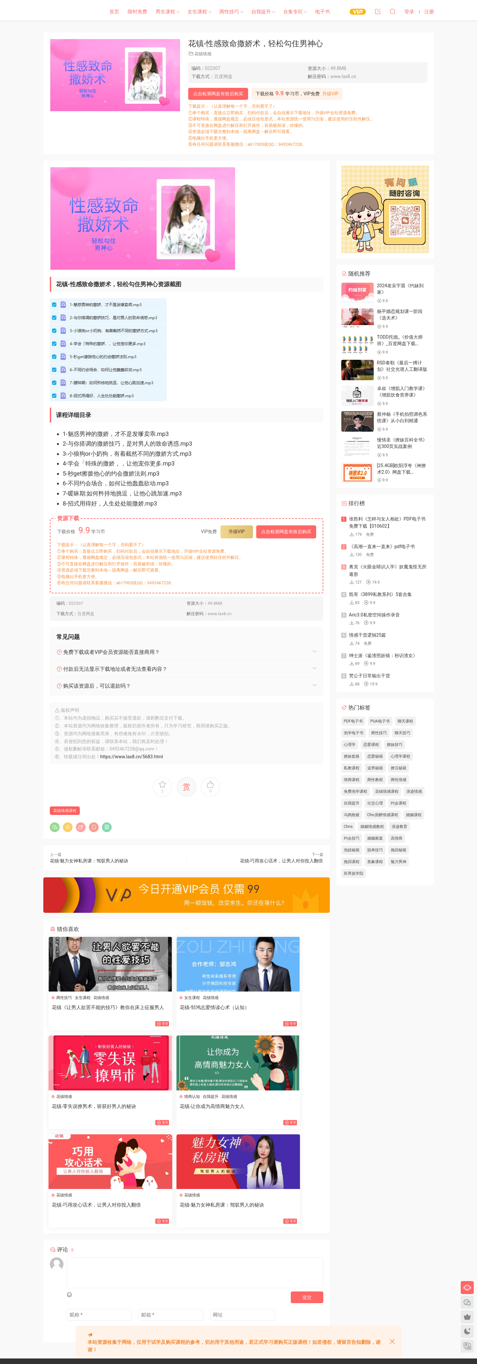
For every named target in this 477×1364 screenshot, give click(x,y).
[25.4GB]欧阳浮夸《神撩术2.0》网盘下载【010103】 (401, 472)
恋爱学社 (69, 11)
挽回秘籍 (398, 850)
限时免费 (137, 12)
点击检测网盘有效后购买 (218, 93)
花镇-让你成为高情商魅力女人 (85, 1107)
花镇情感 (202, 53)
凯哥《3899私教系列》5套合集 (380, 594)
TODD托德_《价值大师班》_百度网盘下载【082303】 (400, 343)
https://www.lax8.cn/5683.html (131, 756)
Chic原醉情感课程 (383, 815)
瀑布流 (180, 1305)
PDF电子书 (353, 721)
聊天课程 (405, 721)
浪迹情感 (414, 791)
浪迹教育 (399, 826)
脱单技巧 (375, 850)
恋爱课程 (371, 744)
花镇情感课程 (65, 810)
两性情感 (398, 779)
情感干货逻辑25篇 (367, 635)
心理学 (350, 744)
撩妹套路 (351, 756)
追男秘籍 (375, 768)
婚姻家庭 (375, 838)
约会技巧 (351, 838)
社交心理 (375, 803)
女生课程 (197, 12)
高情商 (396, 838)
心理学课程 (400, 756)
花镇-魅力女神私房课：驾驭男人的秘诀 (89, 860)
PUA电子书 (380, 721)
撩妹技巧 (394, 744)
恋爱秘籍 (375, 756)
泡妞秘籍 (351, 850)
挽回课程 (351, 861)
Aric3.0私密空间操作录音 (374, 614)
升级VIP (330, 93)
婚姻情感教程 (372, 826)
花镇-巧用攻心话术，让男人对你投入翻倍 (281, 860)
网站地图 (182, 1294)
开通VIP (218, 1305)
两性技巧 (229, 12)
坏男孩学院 (353, 873)
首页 (114, 12)
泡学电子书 (353, 733)
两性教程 (375, 779)
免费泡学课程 (355, 791)
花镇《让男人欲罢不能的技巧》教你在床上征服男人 (92, 1011)
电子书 (322, 12)
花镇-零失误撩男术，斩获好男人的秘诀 (279, 1011)
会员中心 (198, 1305)
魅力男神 (398, 861)
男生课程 (165, 12)
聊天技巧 (402, 733)
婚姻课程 (414, 815)
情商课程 (351, 779)
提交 (307, 1201)
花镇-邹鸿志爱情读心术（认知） (181, 1007)
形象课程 (375, 861)
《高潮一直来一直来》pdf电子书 (382, 546)
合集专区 (293, 12)
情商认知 (65, 1097)
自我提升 (261, 12)
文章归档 (202, 1294)
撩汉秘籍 (398, 768)
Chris (348, 826)
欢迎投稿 (182, 1317)
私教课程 (351, 768)
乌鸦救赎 (351, 815)
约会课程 (398, 803)
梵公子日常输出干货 (369, 675)
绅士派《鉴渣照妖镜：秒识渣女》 (383, 655)
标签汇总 (223, 1294)
